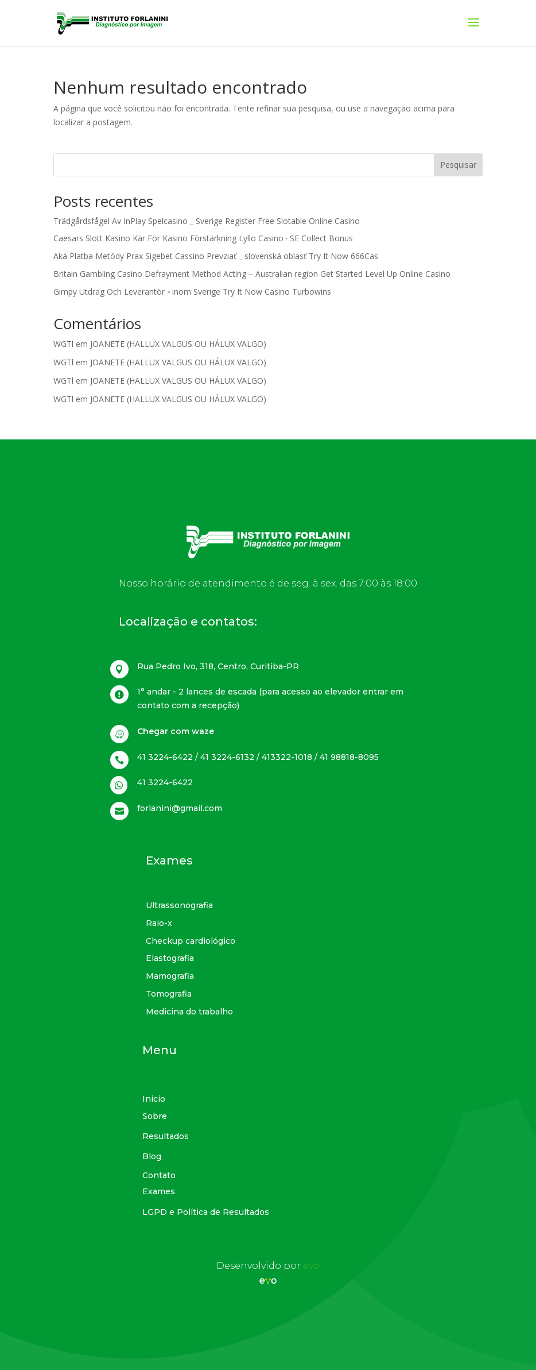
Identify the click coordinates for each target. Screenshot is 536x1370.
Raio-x (159, 923)
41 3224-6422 (165, 782)
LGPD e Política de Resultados (205, 1212)
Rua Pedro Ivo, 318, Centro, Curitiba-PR (218, 666)
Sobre (154, 1116)
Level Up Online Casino (407, 273)
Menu (159, 1050)
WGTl (63, 343)
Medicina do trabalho (189, 1011)
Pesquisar (458, 164)
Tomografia (169, 994)
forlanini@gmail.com (179, 808)
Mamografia (170, 976)
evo (311, 1265)
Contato (159, 1175)
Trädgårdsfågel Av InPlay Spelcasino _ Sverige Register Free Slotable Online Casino (206, 220)
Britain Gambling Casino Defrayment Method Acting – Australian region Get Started (209, 273)
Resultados (165, 1136)
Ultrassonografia (179, 905)
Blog (151, 1156)
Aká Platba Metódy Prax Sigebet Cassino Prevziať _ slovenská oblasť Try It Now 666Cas (215, 255)
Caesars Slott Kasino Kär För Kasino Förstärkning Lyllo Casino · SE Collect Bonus (203, 238)
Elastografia (170, 958)
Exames (169, 860)
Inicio (153, 1099)
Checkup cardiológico (190, 941)
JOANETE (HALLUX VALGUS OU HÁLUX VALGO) (178, 343)
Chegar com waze (175, 731)
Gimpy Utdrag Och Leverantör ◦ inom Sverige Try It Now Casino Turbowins (192, 291)
